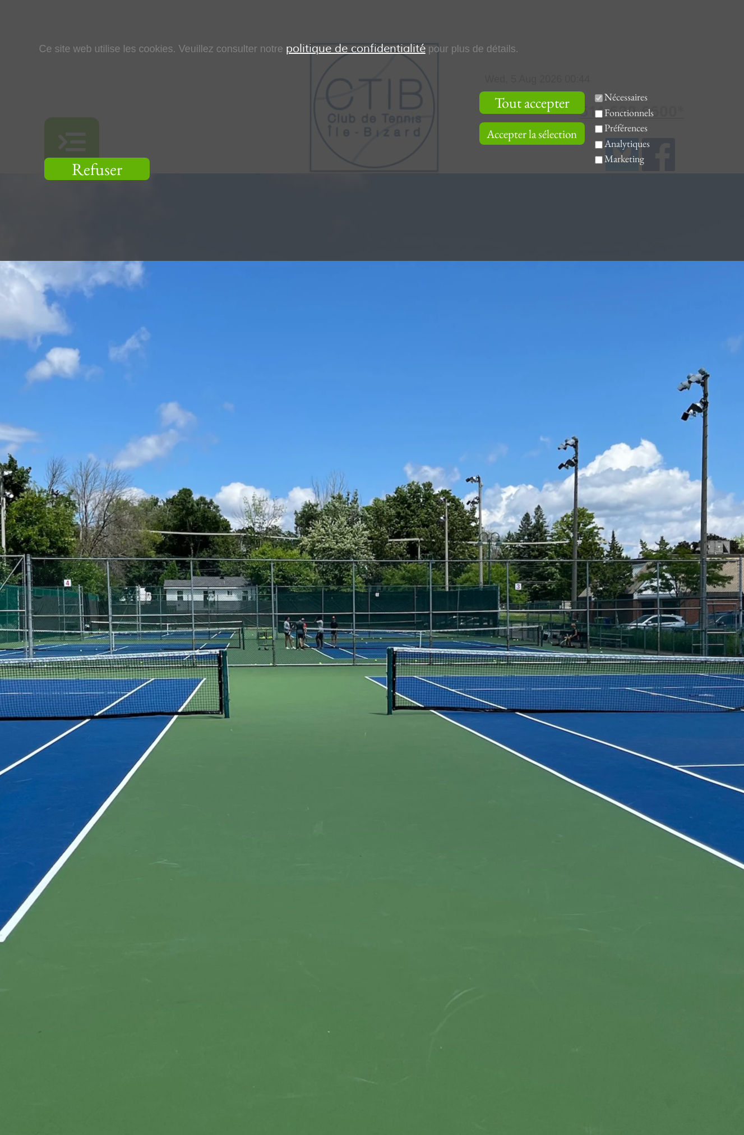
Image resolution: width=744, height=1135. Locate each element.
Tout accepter (532, 102)
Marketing (624, 158)
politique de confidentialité (356, 49)
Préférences (626, 127)
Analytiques (627, 143)
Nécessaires (626, 96)
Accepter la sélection (532, 133)
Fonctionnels (629, 112)
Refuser (97, 169)
